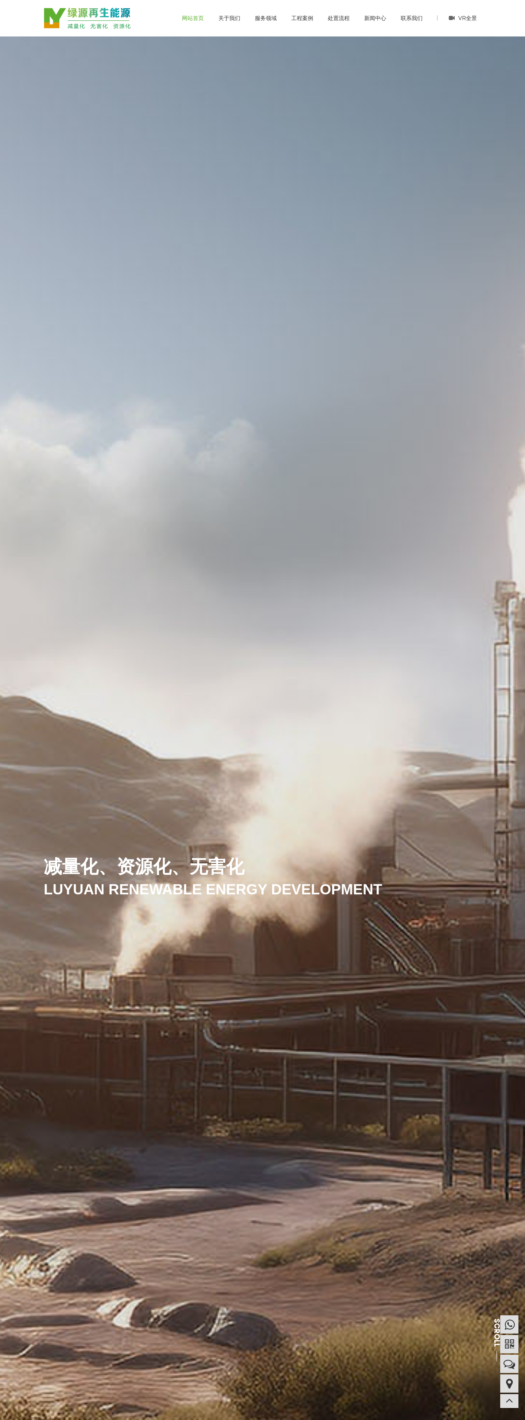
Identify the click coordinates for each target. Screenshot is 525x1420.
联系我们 (412, 18)
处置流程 (339, 18)
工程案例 (302, 18)
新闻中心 (375, 18)
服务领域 (266, 18)
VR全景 (463, 18)
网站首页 (193, 18)
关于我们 (229, 18)
